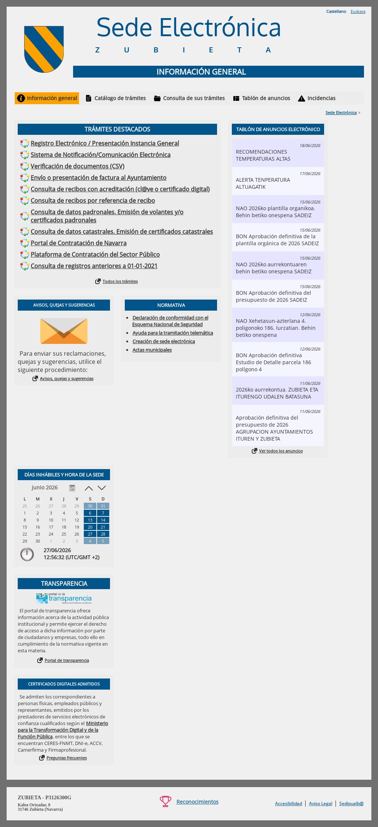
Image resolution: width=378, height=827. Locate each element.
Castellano (336, 11)
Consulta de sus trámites (194, 98)
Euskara (358, 11)
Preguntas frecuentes (67, 758)
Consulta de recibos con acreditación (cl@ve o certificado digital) (120, 189)
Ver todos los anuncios (281, 451)
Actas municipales (152, 349)
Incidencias (321, 98)
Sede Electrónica (341, 112)
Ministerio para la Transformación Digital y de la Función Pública (63, 730)
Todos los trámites (120, 281)
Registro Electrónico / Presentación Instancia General (105, 143)
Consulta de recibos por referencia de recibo (93, 201)
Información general (52, 98)
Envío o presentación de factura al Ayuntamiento (98, 178)
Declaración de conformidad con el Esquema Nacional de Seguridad (170, 321)
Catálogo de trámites (120, 98)
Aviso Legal (320, 803)
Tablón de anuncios (266, 98)
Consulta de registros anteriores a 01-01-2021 (94, 266)
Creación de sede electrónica (164, 341)
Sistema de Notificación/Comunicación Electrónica (101, 155)
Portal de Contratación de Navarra (79, 243)
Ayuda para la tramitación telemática (173, 332)
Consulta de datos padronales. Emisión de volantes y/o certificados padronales (107, 216)
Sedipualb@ (351, 803)
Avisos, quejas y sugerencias (66, 378)
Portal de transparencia (67, 660)
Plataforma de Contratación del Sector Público (95, 254)
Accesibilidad (288, 803)
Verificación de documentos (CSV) (77, 166)
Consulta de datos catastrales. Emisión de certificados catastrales (122, 232)
